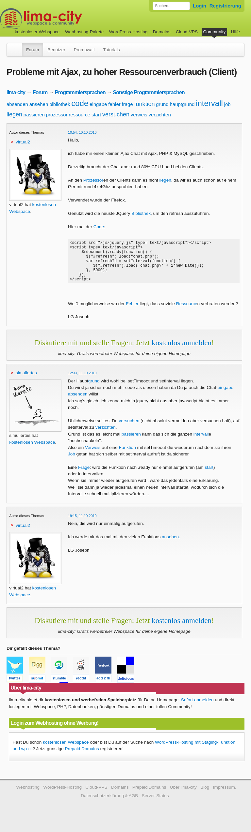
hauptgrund (182, 104)
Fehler (132, 312)
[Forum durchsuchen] (171, 6)
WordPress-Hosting (128, 31)
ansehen (38, 104)
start (96, 114)
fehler (114, 104)
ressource (79, 114)
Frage (84, 476)
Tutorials (111, 49)
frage (127, 104)
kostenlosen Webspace (32, 451)
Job (71, 462)
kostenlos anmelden (181, 351)
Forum (32, 49)
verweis (139, 114)
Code (98, 226)
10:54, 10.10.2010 (82, 132)
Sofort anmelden (197, 708)
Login (199, 5)
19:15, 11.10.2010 (82, 525)
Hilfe (235, 31)
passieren (34, 114)
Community (214, 31)
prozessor (57, 114)
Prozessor (93, 180)
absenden (17, 104)
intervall (209, 103)
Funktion (127, 456)
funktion (144, 104)
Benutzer (56, 49)
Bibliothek (141, 213)
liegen (14, 114)
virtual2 (23, 142)
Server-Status (155, 804)
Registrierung (225, 5)
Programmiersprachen (80, 92)
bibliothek (59, 104)
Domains (162, 31)
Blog (204, 796)
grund (162, 104)
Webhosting (28, 796)
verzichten (159, 114)
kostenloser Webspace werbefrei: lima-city (65, 18)
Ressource (186, 312)
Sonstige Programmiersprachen (148, 92)
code (79, 103)
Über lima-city (183, 796)
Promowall (84, 49)
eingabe (98, 104)
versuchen (115, 114)
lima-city (16, 92)
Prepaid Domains (82, 757)
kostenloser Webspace (37, 31)
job (227, 104)
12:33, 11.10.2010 (82, 382)
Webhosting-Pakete (84, 31)
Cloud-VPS (187, 31)
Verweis (93, 456)
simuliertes (26, 381)
